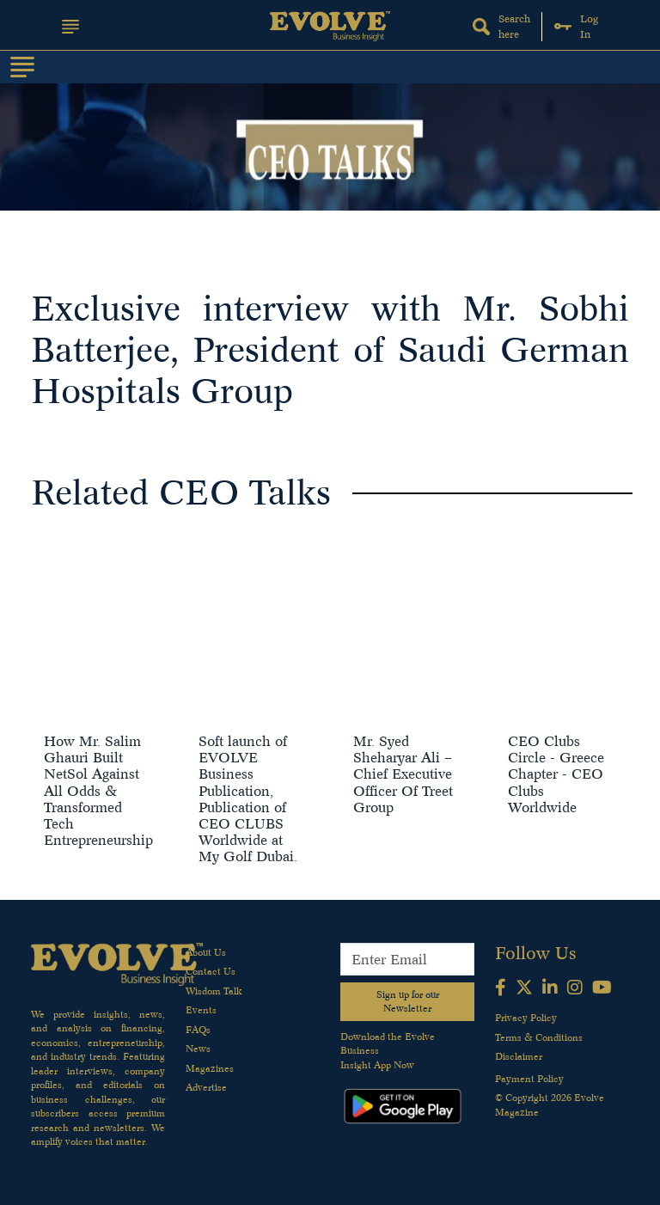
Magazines (210, 1068)
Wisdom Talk (213, 991)
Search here (501, 26)
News (198, 1048)
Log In (576, 26)
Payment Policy (529, 1078)
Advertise (206, 1087)
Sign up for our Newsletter (407, 1001)
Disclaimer (518, 1056)
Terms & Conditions (539, 1037)
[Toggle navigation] (22, 67)
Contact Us (210, 971)
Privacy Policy (526, 1017)
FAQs (198, 1030)
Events (201, 1010)
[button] (70, 27)
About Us (206, 952)
